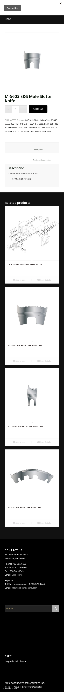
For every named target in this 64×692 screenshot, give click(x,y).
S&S (51, 124)
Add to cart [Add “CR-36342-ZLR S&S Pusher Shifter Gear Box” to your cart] (19, 280)
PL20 (46, 124)
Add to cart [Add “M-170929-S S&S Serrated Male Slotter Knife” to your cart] (19, 442)
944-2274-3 (31, 124)
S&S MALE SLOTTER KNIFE (17, 131)
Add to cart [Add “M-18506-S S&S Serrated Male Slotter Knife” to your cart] (19, 361)
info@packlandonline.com (24, 588)
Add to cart (38, 109)
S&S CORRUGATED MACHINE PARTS (40, 128)
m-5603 (40, 124)
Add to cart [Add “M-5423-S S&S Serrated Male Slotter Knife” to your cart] (19, 523)
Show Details (44, 280)
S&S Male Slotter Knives (35, 120)
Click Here (17, 575)
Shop (8, 19)
